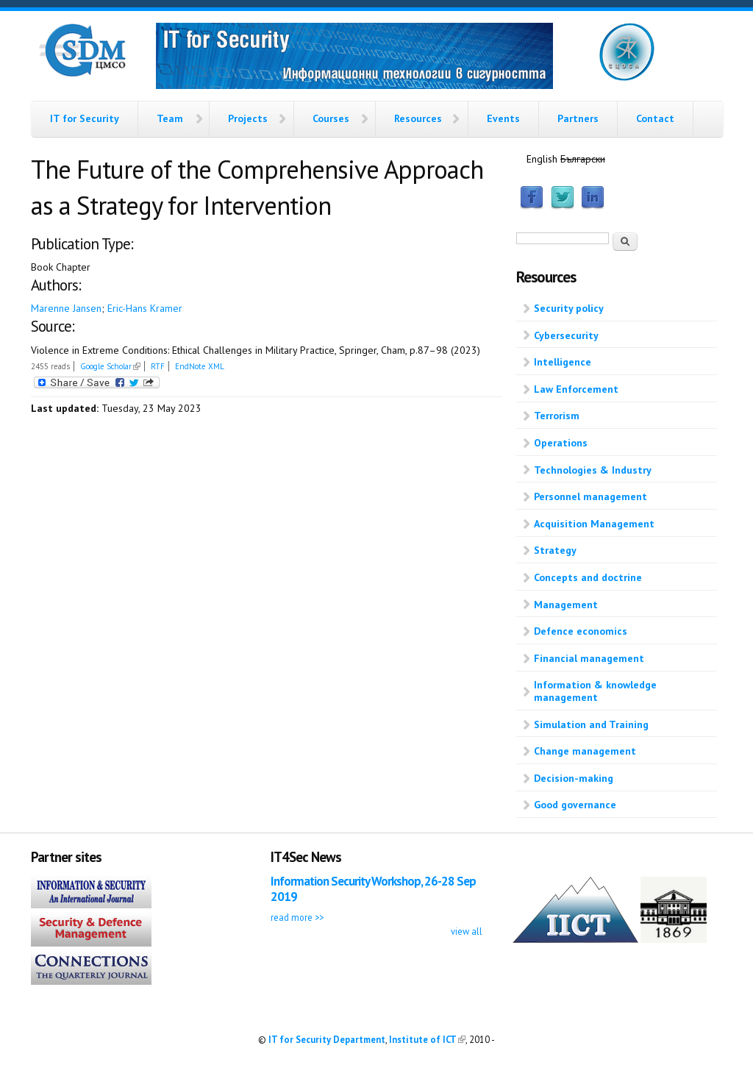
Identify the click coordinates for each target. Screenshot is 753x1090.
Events (503, 118)
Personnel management (590, 496)
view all (466, 931)
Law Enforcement (576, 389)
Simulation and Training (591, 724)
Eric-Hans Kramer (144, 308)
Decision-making (573, 778)
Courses (331, 118)
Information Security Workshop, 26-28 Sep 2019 (373, 889)
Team (170, 118)
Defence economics (580, 631)
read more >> (297, 917)
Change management (585, 751)
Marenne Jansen (66, 308)
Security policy (569, 308)
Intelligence (562, 361)
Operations (561, 442)
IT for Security (84, 118)
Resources (418, 118)
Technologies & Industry (593, 470)
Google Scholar (110, 366)
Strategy (555, 550)
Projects (248, 118)
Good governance (575, 804)
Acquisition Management (594, 523)
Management (566, 604)
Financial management (589, 658)
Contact (655, 118)
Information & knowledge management (595, 691)
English (542, 158)
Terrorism (556, 415)
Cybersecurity (566, 335)
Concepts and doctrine (588, 577)
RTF (158, 366)
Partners (578, 118)
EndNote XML (199, 366)
